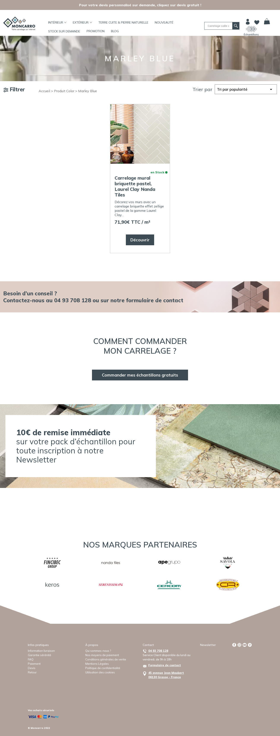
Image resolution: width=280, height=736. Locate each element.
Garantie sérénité (39, 655)
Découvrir (140, 239)
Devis (31, 668)
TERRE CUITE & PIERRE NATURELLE (123, 22)
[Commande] (246, 89)
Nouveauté (164, 22)
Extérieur (82, 22)
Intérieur (57, 22)
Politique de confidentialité (102, 668)
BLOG (115, 31)
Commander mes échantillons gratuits (140, 375)
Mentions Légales (97, 663)
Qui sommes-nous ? (98, 650)
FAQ (30, 659)
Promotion (95, 31)
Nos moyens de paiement (102, 655)
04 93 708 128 (158, 650)
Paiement (34, 663)
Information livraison (41, 650)
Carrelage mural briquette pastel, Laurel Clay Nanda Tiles (135, 186)
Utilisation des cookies (100, 672)
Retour (32, 672)
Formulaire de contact (164, 665)
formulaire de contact (154, 300)
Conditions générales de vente (105, 659)
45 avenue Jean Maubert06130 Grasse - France (166, 675)
